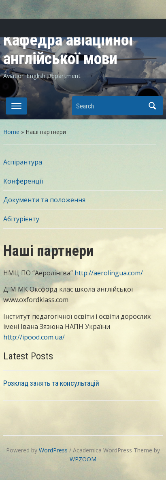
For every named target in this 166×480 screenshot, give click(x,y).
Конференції (23, 181)
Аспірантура (22, 162)
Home (11, 132)
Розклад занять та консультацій (51, 383)
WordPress (53, 450)
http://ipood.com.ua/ (34, 337)
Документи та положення (44, 199)
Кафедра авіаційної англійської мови (68, 49)
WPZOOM (83, 459)
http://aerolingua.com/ (108, 272)
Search (153, 105)
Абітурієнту (21, 218)
